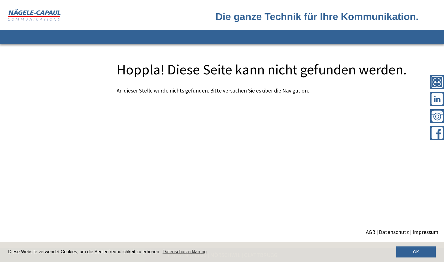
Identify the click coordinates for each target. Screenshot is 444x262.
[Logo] (115, 15)
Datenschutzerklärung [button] (185, 251)
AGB (370, 232)
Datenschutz (394, 232)
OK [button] (416, 252)
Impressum (425, 232)
